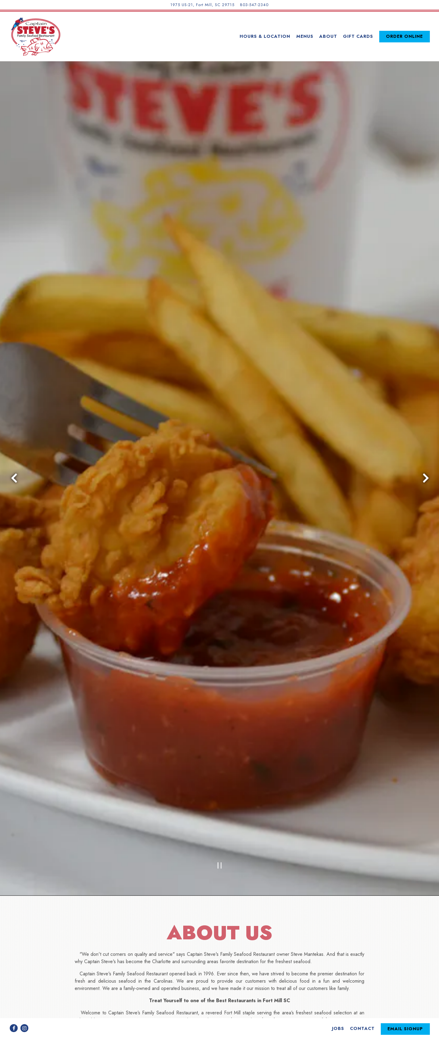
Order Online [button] (404, 36)
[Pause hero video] (219, 789)
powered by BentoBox (219, 1032)
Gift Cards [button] (358, 36)
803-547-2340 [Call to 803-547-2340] (254, 5)
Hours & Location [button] (265, 36)
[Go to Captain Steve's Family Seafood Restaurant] (202, 5)
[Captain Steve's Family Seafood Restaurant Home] (35, 36)
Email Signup (405, 1014)
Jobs (338, 1013)
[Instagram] (24, 1013)
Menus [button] (304, 36)
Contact (362, 1013)
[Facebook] (14, 1013)
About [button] (328, 36)
